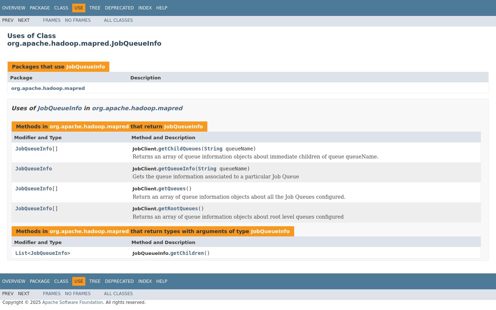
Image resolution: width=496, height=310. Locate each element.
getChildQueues (179, 149)
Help (161, 8)
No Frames (78, 20)
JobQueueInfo (85, 67)
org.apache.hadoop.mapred (48, 88)
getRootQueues (178, 208)
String (213, 149)
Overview (13, 8)
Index (145, 8)
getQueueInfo (176, 168)
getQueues (172, 188)
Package (40, 8)
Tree (95, 8)
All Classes (118, 20)
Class (61, 8)
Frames (52, 20)
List (21, 253)
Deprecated (119, 8)
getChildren (187, 253)
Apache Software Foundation (72, 302)
